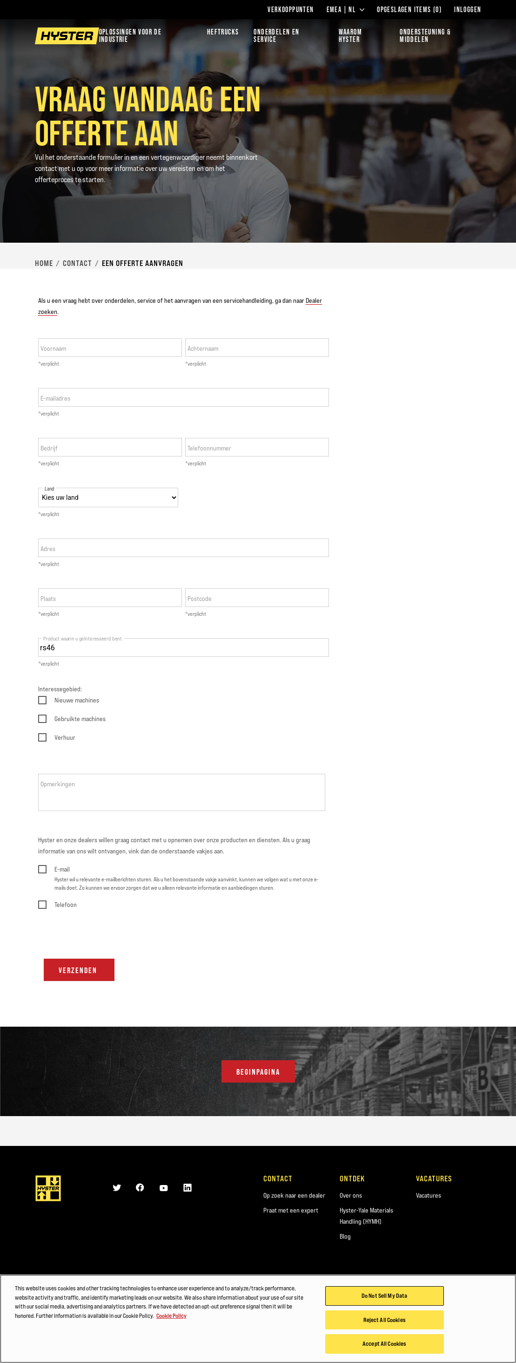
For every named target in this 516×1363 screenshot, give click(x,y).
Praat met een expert (290, 1210)
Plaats (48, 598)
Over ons (351, 1195)
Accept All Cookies (384, 1345)
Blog (345, 1236)
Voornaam (53, 348)
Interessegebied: (60, 689)
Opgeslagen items (409, 10)
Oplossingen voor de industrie (130, 35)
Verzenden (79, 970)
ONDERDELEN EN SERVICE (276, 35)
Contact (77, 263)
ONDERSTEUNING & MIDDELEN (425, 35)
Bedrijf (49, 448)
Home (44, 263)
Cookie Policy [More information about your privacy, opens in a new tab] (171, 1316)
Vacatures (428, 1195)
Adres (47, 548)
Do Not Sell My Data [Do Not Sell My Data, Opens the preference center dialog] (384, 1296)
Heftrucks (223, 31)
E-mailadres (55, 398)
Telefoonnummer (209, 448)
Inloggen (467, 10)
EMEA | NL (346, 10)
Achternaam (203, 348)
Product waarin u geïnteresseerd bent (82, 638)
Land (49, 489)
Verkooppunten (291, 10)
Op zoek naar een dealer (294, 1195)
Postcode (200, 598)
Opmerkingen (57, 784)
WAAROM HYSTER (350, 35)
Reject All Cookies (384, 1320)
